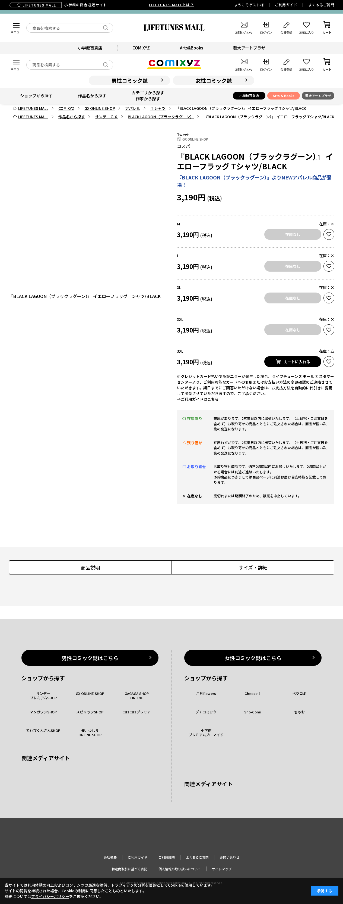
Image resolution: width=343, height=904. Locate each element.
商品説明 (90, 567)
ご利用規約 (166, 857)
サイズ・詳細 (253, 567)
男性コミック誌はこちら (90, 657)
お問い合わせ (229, 857)
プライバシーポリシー (50, 896)
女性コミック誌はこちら (253, 657)
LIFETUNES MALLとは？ (171, 4)
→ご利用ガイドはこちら (198, 399)
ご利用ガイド (286, 4)
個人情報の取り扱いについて (179, 868)
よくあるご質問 (321, 4)
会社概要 (110, 857)
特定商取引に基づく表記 (129, 868)
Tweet (183, 134)
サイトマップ (221, 868)
